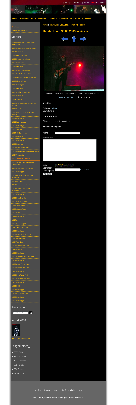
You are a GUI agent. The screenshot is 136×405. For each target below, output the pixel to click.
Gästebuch (43, 18)
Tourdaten (23, 18)
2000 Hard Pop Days (19, 198)
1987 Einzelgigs (18, 260)
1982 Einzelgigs (18, 301)
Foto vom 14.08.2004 (21, 338)
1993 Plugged (17, 249)
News (14, 18)
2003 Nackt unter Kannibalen (22, 168)
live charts (100, 3)
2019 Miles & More (19, 81)
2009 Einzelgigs (18, 126)
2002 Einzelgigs (18, 172)
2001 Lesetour (17, 181)
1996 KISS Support (19, 224)
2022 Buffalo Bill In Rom (21, 70)
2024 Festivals (17, 52)
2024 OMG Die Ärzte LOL (21, 55)
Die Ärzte (15, 27)
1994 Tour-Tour (17, 242)
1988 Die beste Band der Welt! (23, 257)
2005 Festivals (17, 144)
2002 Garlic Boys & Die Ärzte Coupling (22, 176)
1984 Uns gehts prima (20, 293)
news (56, 390)
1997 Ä (15, 220)
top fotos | (65, 3)
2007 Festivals (17, 137)
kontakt (47, 390)
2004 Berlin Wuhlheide (20, 148)
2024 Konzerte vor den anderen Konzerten (23, 43)
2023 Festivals (17, 66)
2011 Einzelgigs (18, 118)
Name (45, 133)
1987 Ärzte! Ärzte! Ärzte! (21, 264)
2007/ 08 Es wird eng (20, 133)
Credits (53, 18)
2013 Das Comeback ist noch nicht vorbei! (24, 104)
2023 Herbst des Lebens (21, 59)
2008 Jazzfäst (17, 129)
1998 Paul (16, 213)
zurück (38, 390)
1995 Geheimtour (18, 238)
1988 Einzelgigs (18, 253)
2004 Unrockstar (18, 155)
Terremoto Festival (77, 25)
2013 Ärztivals (17, 99)
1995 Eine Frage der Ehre (21, 235)
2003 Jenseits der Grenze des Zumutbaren (23, 163)
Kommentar (48, 137)
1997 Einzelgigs (18, 216)
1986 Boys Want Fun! (20, 275)
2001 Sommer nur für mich (22, 185)
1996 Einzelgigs (18, 231)
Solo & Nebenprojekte (20, 30)
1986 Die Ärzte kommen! (21, 279)
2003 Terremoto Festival (21, 159)
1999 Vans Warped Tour (21, 205)
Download (63, 18)
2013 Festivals (17, 96)
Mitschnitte (75, 18)
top (80, 390)
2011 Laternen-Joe (19, 122)
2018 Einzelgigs (18, 85)
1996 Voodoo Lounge (20, 227)
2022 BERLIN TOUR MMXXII (22, 74)
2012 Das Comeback (20, 109)
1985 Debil (16, 286)
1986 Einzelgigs (18, 271)
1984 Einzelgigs (18, 290)
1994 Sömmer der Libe (20, 246)
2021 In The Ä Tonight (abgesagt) (24, 77)
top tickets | (86, 3)
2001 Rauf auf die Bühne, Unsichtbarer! (21, 190)
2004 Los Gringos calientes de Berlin (25, 151)
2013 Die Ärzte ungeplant (21, 92)
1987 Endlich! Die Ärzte (20, 268)
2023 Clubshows (18, 63)
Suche (33, 18)
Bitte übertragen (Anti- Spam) (48, 168)
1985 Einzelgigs (18, 282)
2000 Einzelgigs (18, 194)
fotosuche (18, 307)
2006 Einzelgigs (18, 140)
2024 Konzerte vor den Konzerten (24, 48)
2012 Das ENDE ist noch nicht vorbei (23, 114)
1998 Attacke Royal (19, 209)
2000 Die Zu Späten (19, 202)
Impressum (87, 18)
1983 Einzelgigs (18, 297)
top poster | (75, 3)
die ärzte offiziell (68, 390)
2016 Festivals (17, 88)
